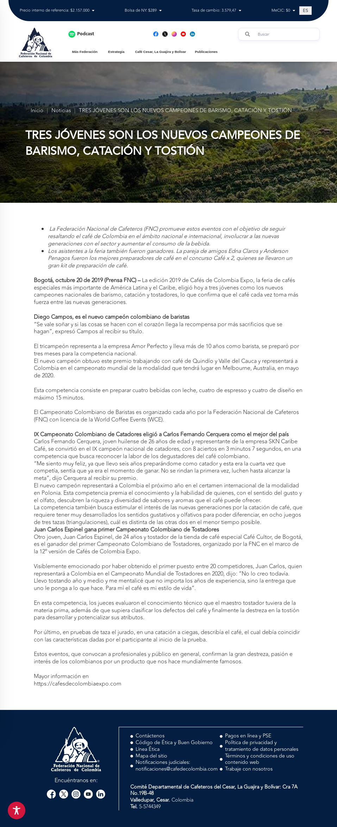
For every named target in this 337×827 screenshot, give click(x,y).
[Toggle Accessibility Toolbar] (16, 810)
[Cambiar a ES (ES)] (305, 10)
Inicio (37, 111)
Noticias (61, 111)
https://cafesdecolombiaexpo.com (77, 684)
